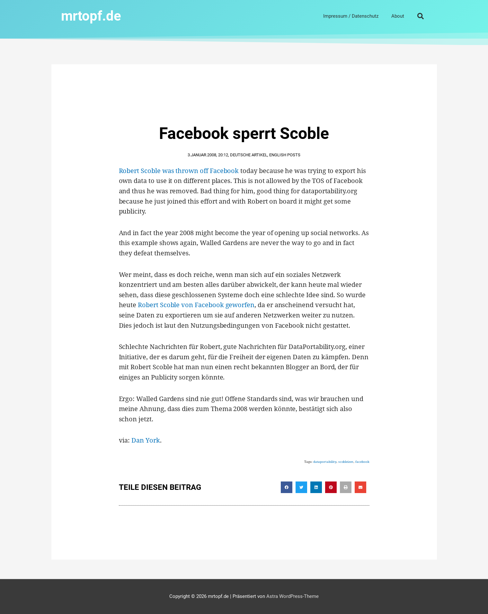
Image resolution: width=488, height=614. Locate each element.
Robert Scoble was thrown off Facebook (179, 170)
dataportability (324, 461)
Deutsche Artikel (248, 154)
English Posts (284, 154)
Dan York (145, 440)
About (397, 16)
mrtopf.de (91, 16)
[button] (420, 16)
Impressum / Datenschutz (350, 16)
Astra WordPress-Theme (292, 596)
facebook (362, 461)
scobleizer (345, 461)
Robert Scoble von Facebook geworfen (196, 304)
